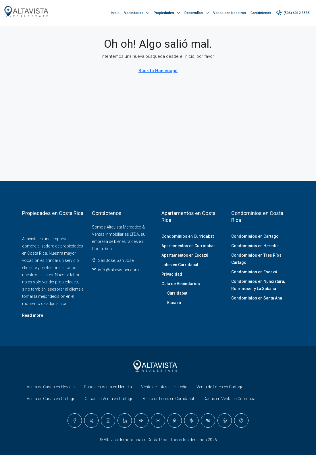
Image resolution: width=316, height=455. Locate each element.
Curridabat (177, 293)
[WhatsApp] (224, 420)
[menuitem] (293, 13)
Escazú (174, 302)
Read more (32, 315)
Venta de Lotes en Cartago (220, 387)
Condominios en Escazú (254, 272)
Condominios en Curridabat (187, 236)
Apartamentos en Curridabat (188, 245)
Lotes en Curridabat (179, 264)
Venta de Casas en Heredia (51, 387)
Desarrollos (193, 13)
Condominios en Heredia (255, 245)
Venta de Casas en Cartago (51, 398)
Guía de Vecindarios (180, 283)
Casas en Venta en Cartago (109, 398)
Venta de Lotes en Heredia (164, 387)
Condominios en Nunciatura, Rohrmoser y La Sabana (258, 285)
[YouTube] (158, 420)
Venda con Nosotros (229, 13)
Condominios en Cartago (255, 236)
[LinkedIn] (124, 420)
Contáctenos (261, 13)
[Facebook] (75, 420)
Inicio (115, 13)
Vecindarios (133, 13)
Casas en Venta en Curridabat (230, 398)
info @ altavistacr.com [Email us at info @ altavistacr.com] (118, 270)
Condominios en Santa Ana (256, 298)
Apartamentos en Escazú (184, 255)
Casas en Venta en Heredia (108, 387)
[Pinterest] (174, 420)
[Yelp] (191, 420)
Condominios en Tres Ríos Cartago (256, 259)
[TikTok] (241, 420)
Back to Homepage (158, 70)
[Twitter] (91, 420)
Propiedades (164, 13)
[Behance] (208, 420)
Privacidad (171, 274)
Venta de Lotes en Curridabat (168, 398)
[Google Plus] (141, 420)
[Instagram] (108, 420)
